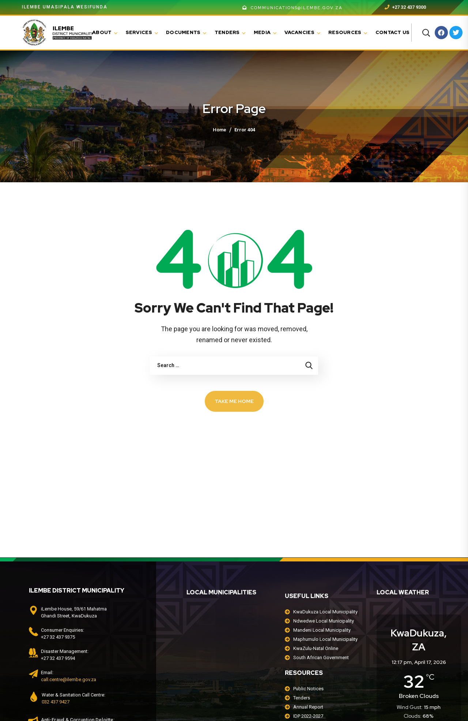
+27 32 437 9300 (405, 7)
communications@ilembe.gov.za (292, 7)
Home (219, 129)
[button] (426, 32)
